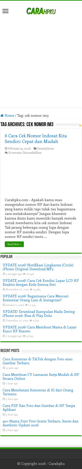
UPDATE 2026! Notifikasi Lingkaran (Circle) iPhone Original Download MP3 (38, 267)
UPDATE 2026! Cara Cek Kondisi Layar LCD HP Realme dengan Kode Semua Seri (41, 282)
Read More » (14, 244)
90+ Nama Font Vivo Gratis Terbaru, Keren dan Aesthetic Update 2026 (41, 423)
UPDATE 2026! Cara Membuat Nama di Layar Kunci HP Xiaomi (40, 329)
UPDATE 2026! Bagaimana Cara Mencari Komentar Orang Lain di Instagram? (36, 298)
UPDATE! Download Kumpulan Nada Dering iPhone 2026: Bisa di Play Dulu (39, 313)
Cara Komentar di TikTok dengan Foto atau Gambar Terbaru (38, 361)
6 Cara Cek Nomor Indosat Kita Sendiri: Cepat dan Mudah (36, 138)
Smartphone (45, 148)
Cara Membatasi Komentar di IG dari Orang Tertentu (38, 392)
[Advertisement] (41, 59)
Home (7, 115)
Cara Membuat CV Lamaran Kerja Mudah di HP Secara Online (41, 376)
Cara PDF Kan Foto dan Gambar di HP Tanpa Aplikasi (39, 407)
